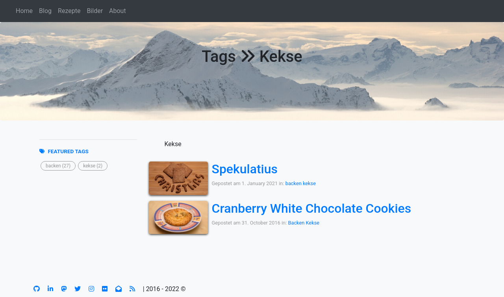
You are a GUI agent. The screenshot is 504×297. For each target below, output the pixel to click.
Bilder (95, 11)
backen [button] (293, 183)
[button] (58, 166)
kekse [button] (309, 183)
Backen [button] (296, 223)
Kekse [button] (313, 223)
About (117, 11)
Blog (45, 11)
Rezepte (69, 11)
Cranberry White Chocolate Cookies (311, 208)
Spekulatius (245, 168)
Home (24, 11)
